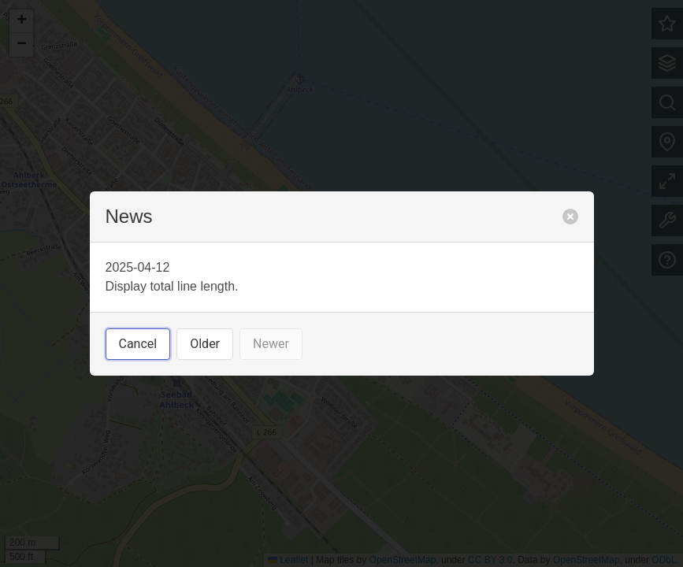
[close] (570, 216)
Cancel (138, 343)
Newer (271, 343)
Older (205, 343)
